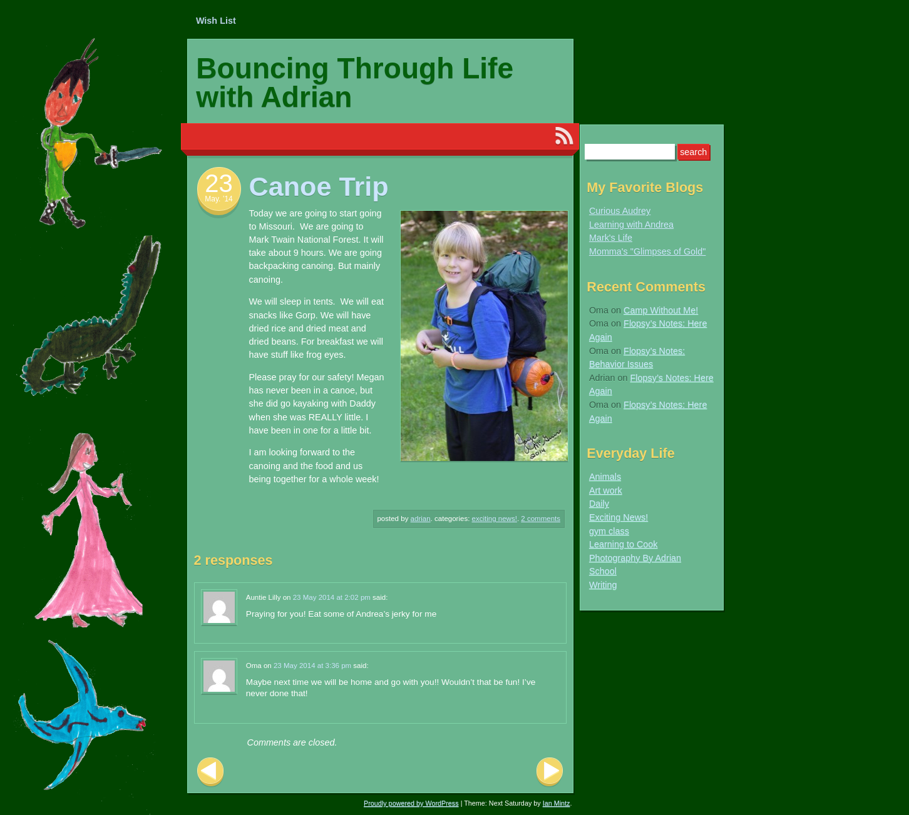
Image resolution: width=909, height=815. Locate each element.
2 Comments (540, 518)
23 (219, 183)
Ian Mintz (556, 803)
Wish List (216, 21)
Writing (603, 585)
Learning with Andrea (631, 225)
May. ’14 (218, 199)
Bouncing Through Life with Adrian (354, 82)
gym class (609, 531)
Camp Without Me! (661, 310)
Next (549, 772)
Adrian (421, 518)
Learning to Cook (623, 544)
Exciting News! (494, 518)
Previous (210, 772)
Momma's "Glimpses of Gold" (647, 251)
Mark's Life (610, 238)
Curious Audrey (619, 211)
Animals (605, 477)
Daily (599, 504)
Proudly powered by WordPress (411, 803)
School (603, 571)
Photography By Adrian (635, 558)
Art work (605, 490)
